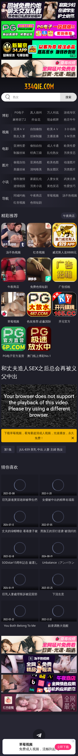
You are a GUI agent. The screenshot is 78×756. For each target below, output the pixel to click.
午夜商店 (36, 195)
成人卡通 (53, 146)
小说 (5, 182)
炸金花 (36, 119)
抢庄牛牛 (70, 119)
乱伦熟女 (53, 153)
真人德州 (36, 112)
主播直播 (53, 136)
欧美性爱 (70, 146)
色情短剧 (36, 202)
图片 (5, 165)
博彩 (5, 115)
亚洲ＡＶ (19, 129)
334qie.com (39, 86)
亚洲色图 (36, 162)
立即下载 (63, 747)
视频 (5, 132)
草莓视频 (53, 195)
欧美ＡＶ (53, 129)
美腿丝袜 (19, 169)
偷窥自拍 (19, 162)
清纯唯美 (36, 169)
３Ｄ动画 (70, 129)
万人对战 (53, 112)
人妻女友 (53, 179)
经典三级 (36, 153)
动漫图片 (70, 162)
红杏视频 (19, 202)
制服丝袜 (19, 153)
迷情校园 (19, 186)
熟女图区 (53, 169)
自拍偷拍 (36, 129)
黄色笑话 (53, 186)
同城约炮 (19, 195)
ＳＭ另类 (70, 136)
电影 (5, 148)
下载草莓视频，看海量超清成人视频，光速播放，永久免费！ (39, 436)
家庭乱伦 (36, 179)
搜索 (68, 97)
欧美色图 (53, 162)
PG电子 (19, 112)
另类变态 (70, 153)
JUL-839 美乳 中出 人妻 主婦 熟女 (41, 449)
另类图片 (70, 169)
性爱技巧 (70, 186)
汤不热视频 (69, 195)
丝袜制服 (36, 136)
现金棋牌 (53, 119)
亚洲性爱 (19, 146)
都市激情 (19, 179)
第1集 (8, 449)
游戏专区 (70, 112)
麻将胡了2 (19, 119)
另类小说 (36, 186)
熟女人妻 (19, 136)
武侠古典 (70, 179)
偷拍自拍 (36, 146)
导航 (5, 198)
